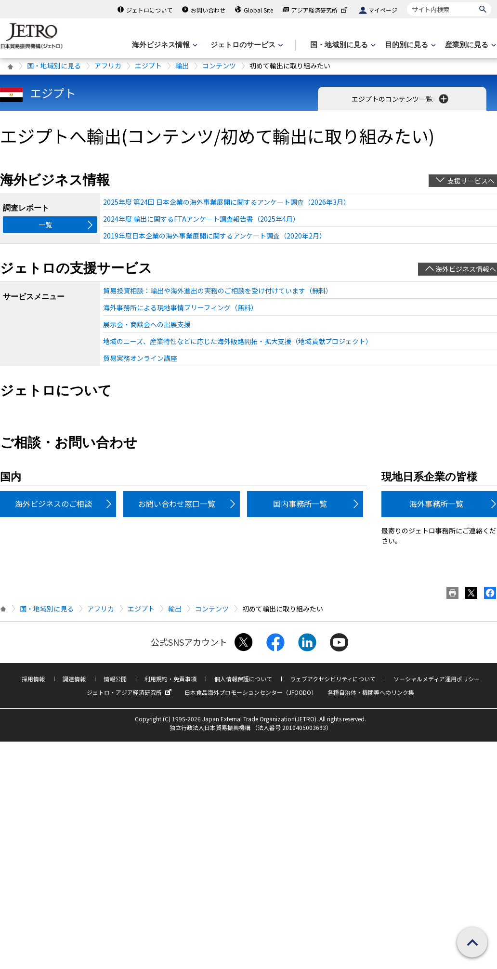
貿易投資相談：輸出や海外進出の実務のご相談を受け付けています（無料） (217, 290)
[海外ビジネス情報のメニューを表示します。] (164, 45)
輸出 (182, 65)
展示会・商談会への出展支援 (147, 324)
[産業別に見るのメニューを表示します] (469, 45)
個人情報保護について (243, 679)
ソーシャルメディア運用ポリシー (436, 679)
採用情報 (33, 679)
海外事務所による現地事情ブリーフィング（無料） (180, 307)
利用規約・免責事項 (170, 679)
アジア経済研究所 (320, 10)
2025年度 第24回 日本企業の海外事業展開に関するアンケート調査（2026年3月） (226, 202)
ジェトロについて (149, 10)
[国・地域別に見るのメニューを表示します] (342, 45)
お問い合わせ (208, 10)
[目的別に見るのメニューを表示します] (409, 45)
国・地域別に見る (54, 65)
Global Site (258, 10)
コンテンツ (219, 65)
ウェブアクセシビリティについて (333, 679)
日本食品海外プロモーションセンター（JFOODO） (250, 692)
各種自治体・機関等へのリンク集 (370, 692)
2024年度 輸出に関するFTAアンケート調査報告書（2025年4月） (201, 219)
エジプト (148, 65)
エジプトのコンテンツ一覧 (401, 99)
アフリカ (107, 65)
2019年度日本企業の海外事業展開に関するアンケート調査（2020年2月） (214, 235)
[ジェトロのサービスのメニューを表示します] (245, 45)
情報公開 (115, 679)
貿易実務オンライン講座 (140, 358)
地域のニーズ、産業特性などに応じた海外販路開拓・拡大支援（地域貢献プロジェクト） (237, 341)
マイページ (382, 10)
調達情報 (74, 679)
